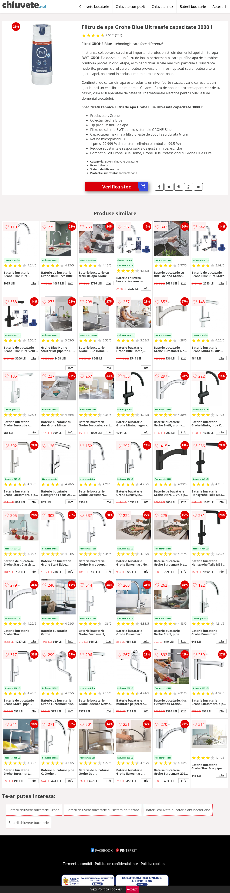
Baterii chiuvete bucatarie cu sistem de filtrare (102, 810)
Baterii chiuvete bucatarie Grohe (34, 810)
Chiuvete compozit (130, 6)
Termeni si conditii (77, 863)
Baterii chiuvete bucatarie (28, 822)
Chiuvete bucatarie (94, 6)
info (33, 283)
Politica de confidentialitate (116, 863)
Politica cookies (153, 863)
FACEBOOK (102, 850)
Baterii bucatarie (193, 6)
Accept (132, 889)
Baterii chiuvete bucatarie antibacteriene (178, 810)
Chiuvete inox (162, 6)
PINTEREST (126, 850)
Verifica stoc (125, 186)
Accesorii (220, 6)
